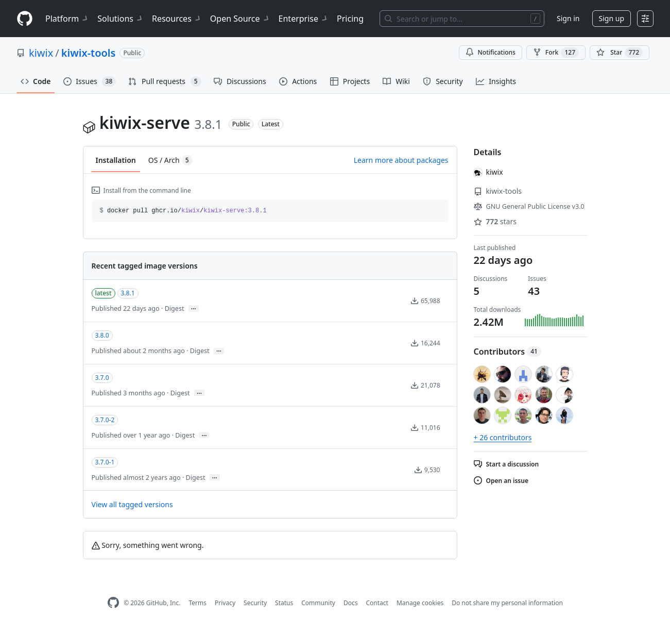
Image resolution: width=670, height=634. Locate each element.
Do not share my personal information (507, 602)
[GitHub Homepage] (113, 602)
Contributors (507, 351)
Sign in (568, 18)
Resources (177, 18)
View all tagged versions (132, 504)
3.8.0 (102, 335)
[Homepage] (24, 18)
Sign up (611, 18)
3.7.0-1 (105, 462)
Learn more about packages (401, 160)
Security (255, 602)
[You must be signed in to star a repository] (619, 52)
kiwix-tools (88, 53)
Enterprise (304, 18)
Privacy (225, 602)
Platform (67, 18)
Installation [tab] (116, 160)
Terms (197, 602)
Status (284, 602)
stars (495, 221)
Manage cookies (420, 602)
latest (103, 293)
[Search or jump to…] (462, 18)
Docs (350, 602)
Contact (377, 602)
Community (318, 602)
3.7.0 (102, 377)
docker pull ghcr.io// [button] (183, 210)
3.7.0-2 (105, 419)
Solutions (120, 18)
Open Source (240, 18)
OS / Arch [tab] (170, 160)
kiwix (41, 53)
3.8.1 (128, 293)
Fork (556, 52)
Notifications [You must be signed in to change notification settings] (491, 52)
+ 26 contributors (503, 437)
